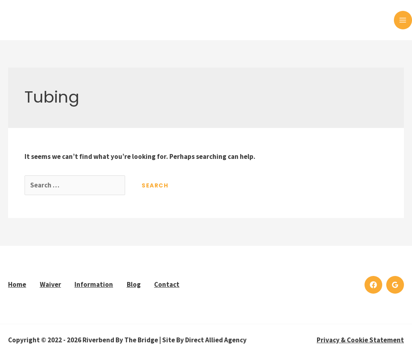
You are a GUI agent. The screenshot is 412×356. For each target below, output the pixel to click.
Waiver (50, 284)
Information (93, 284)
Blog (134, 284)
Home (17, 284)
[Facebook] (373, 285)
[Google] (395, 285)
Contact (166, 284)
